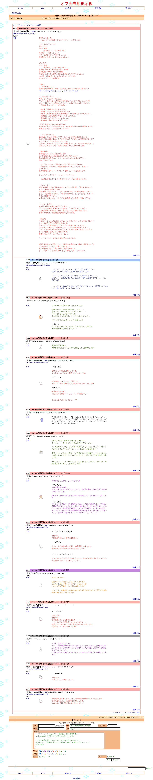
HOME (20, 8)
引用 (14, 38)
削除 (138, 255)
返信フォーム (76, 720)
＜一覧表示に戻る (15, 13)
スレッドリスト (18, 25)
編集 (134, 255)
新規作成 (68, 8)
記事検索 (98, 8)
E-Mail (33, 31)
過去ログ (129, 8)
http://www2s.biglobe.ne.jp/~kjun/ (24, 33)
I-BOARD (76, 778)
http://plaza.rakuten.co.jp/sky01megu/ (38, 265)
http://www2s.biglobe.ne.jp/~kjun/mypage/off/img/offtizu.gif (58, 91)
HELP (43, 8)
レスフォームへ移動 (34, 25)
